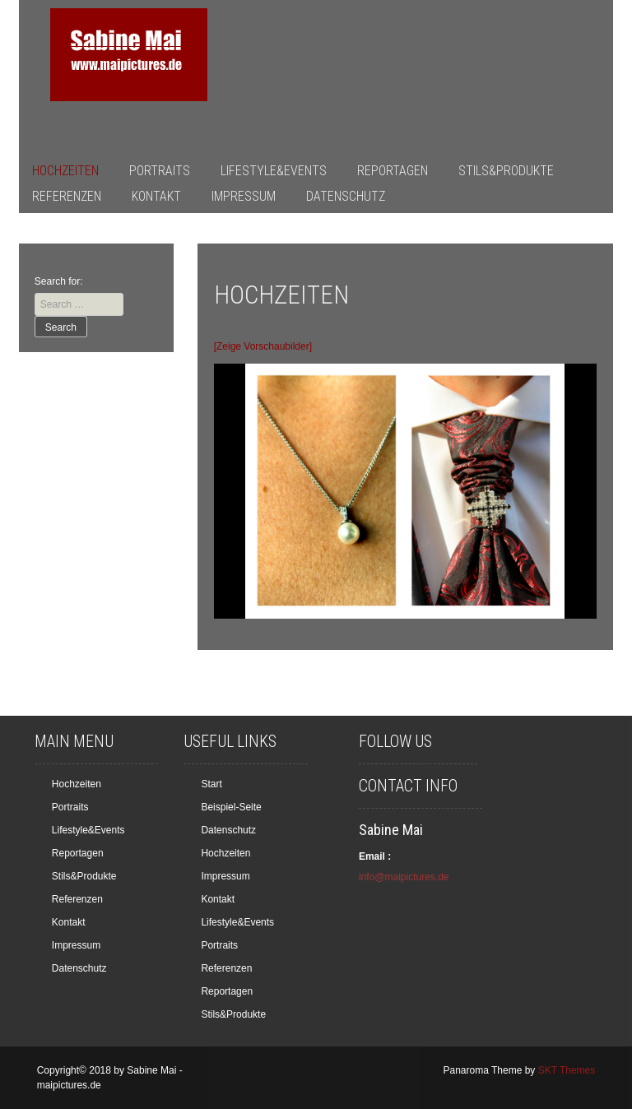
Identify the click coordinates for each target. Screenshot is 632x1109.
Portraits (159, 171)
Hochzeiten (65, 171)
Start (211, 784)
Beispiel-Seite (231, 807)
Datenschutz (345, 196)
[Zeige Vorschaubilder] (263, 346)
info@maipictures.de (404, 877)
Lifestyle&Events (274, 171)
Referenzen (66, 196)
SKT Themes (567, 1070)
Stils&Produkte (506, 171)
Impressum (243, 196)
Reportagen (392, 171)
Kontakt (156, 196)
